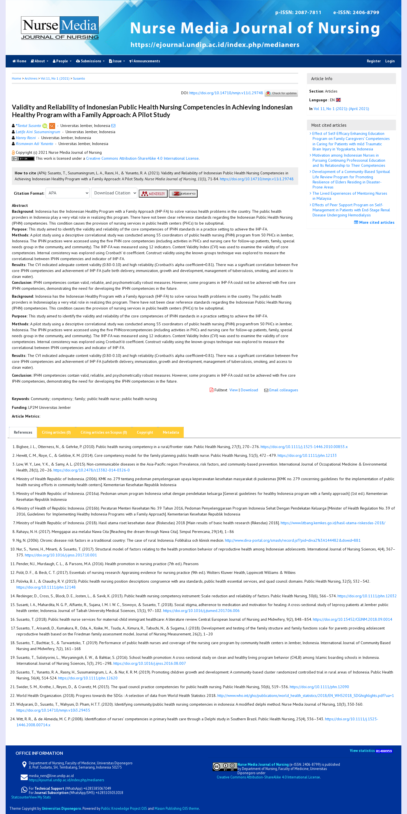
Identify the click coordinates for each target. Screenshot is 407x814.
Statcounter (20, 797)
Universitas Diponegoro (61, 808)
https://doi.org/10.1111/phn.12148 (46, 587)
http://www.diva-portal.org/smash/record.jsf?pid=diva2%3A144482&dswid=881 (293, 540)
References (23, 432)
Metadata (171, 432)
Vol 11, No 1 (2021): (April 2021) (341, 108)
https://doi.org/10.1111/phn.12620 (88, 678)
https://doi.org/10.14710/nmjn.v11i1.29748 (226, 93)
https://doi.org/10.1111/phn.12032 (367, 595)
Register (374, 61)
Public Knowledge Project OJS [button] (124, 808)
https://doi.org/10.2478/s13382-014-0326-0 (91, 470)
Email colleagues (283, 389)
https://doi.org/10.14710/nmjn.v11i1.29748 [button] (257, 178)
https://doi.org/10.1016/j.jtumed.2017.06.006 (201, 610)
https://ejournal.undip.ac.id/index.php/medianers (66, 780)
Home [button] (16, 78)
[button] (14, 152)
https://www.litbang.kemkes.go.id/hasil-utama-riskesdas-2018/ (333, 522)
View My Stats (40, 797)
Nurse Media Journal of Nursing (263, 764)
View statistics (362, 750)
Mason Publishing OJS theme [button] (177, 808)
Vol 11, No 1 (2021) (55, 78)
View (234, 389)
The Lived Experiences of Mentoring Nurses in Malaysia (349, 196)
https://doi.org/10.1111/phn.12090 (319, 686)
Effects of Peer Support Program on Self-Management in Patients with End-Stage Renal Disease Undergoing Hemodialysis (350, 210)
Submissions (89, 61)
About (38, 61)
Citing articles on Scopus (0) (104, 432)
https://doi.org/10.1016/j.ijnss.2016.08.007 (149, 663)
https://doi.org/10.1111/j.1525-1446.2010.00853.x (304, 446)
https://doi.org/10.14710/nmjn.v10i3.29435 (53, 710)
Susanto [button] (79, 78)
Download (249, 389)
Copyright (145, 432)
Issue (115, 61)
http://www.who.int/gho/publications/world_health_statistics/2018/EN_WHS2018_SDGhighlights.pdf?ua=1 (305, 695)
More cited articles (375, 222)
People (61, 61)
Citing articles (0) (56, 432)
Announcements (144, 61)
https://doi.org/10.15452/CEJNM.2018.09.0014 (352, 619)
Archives (31, 78)
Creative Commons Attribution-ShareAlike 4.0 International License (142, 158)
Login (390, 61)
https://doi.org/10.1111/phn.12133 (307, 455)
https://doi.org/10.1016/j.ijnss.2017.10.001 (61, 555)
